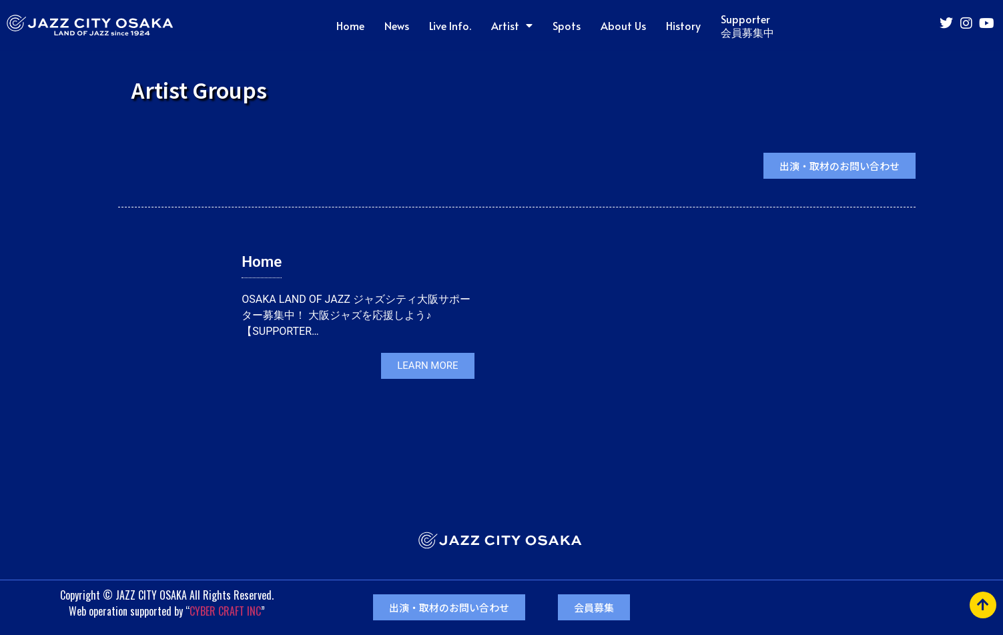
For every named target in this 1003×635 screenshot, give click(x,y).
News (396, 25)
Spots (567, 25)
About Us (623, 25)
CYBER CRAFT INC (225, 611)
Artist (512, 25)
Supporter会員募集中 (747, 25)
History (683, 25)
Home (350, 25)
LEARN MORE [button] (427, 366)
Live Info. (450, 25)
